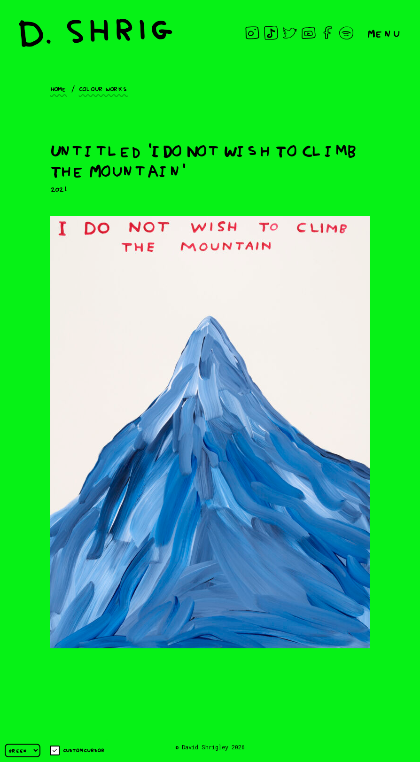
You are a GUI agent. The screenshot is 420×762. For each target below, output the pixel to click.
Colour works (103, 88)
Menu (384, 32)
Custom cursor (77, 750)
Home (58, 88)
